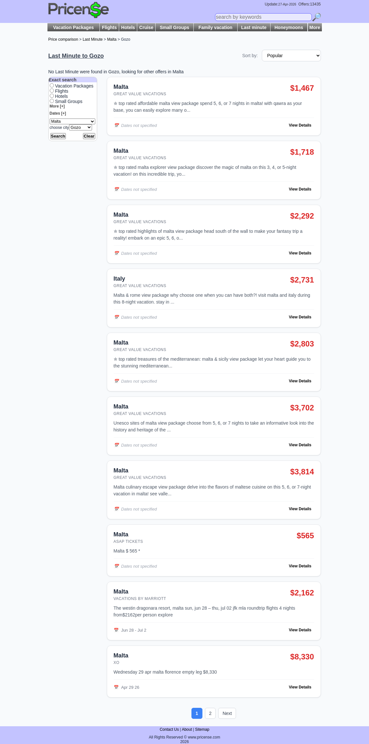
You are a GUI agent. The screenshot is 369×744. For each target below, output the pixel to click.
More (314, 27)
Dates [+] (58, 113)
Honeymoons (288, 27)
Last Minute (93, 39)
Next (227, 713)
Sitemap (202, 729)
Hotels (128, 27)
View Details (300, 125)
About (187, 729)
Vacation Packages (73, 27)
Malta (112, 39)
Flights (109, 27)
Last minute (254, 27)
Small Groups (174, 27)
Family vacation (215, 27)
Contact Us (169, 729)
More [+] (57, 106)
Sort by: (250, 55)
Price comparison (63, 39)
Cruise (146, 27)
